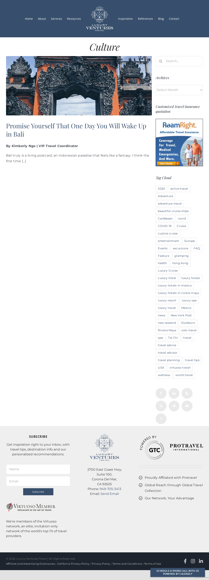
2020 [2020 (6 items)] (161, 188)
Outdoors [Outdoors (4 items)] (188, 323)
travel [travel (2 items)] (187, 338)
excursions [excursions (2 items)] (180, 248)
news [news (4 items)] (161, 315)
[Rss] (187, 393)
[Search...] (179, 61)
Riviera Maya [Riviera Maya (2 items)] (167, 330)
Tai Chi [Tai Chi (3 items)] (173, 338)
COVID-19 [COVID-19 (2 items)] (165, 226)
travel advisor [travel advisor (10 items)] (167, 352)
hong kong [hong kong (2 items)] (180, 263)
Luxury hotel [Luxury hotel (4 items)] (167, 278)
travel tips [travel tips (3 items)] (192, 360)
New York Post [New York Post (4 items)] (181, 315)
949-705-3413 (110, 489)
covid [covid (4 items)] (182, 218)
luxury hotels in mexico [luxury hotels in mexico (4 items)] (175, 285)
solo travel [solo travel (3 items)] (189, 330)
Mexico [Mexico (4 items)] (186, 308)
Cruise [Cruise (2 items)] (181, 226)
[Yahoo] (161, 418)
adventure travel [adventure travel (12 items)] (170, 203)
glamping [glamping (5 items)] (181, 256)
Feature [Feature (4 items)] (163, 256)
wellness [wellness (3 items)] (164, 375)
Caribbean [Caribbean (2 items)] (165, 218)
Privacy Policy (101, 563)
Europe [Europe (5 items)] (189, 241)
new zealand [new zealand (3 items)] (167, 323)
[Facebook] (161, 393)
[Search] (161, 61)
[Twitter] (161, 406)
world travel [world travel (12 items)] (184, 375)
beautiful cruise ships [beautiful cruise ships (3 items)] (173, 211)
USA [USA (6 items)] (161, 367)
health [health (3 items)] (162, 263)
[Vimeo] (174, 406)
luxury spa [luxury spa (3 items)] (189, 300)
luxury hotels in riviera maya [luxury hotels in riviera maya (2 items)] (178, 293)
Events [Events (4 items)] (163, 248)
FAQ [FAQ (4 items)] (197, 248)
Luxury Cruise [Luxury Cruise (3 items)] (168, 270)
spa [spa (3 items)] (160, 338)
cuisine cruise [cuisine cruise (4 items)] (168, 233)
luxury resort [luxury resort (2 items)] (167, 300)
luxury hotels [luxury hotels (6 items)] (190, 278)
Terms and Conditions (127, 563)
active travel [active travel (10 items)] (179, 188)
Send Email (109, 494)
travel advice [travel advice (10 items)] (167, 345)
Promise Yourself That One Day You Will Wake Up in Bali (76, 129)
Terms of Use (152, 563)
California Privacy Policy (73, 563)
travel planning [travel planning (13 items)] (169, 360)
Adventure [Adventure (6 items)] (165, 196)
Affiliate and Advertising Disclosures (30, 563)
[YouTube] (187, 406)
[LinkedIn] (174, 393)
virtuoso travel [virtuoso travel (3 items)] (179, 367)
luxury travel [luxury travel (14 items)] (167, 308)
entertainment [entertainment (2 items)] (168, 241)
